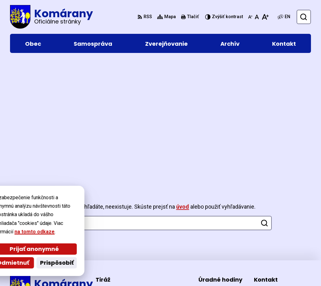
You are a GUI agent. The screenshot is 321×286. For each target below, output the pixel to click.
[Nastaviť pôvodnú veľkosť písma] (257, 16)
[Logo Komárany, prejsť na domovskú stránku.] (51, 17)
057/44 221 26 (270, 225)
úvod (182, 87)
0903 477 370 (269, 233)
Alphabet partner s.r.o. (95, 269)
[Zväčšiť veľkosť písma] (265, 16)
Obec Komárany (183, 269)
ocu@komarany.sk (275, 240)
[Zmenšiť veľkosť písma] (250, 16)
